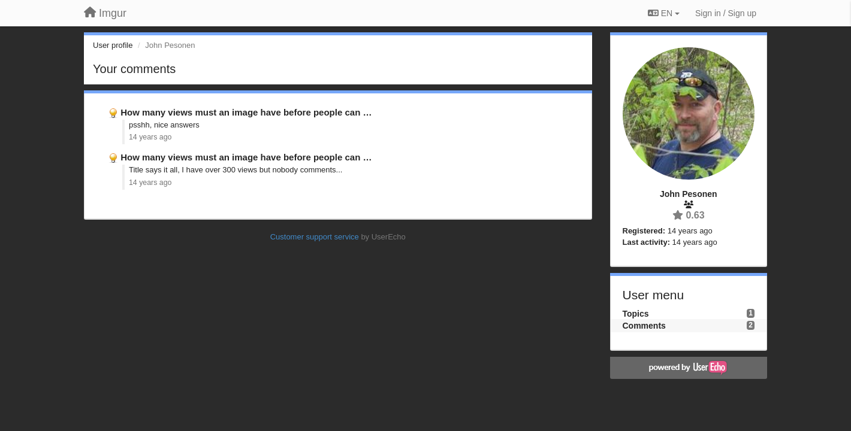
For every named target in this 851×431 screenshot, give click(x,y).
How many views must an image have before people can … (246, 112)
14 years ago (150, 137)
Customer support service (314, 236)
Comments (644, 325)
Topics (636, 313)
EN (664, 13)
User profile (112, 45)
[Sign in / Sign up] (725, 13)
